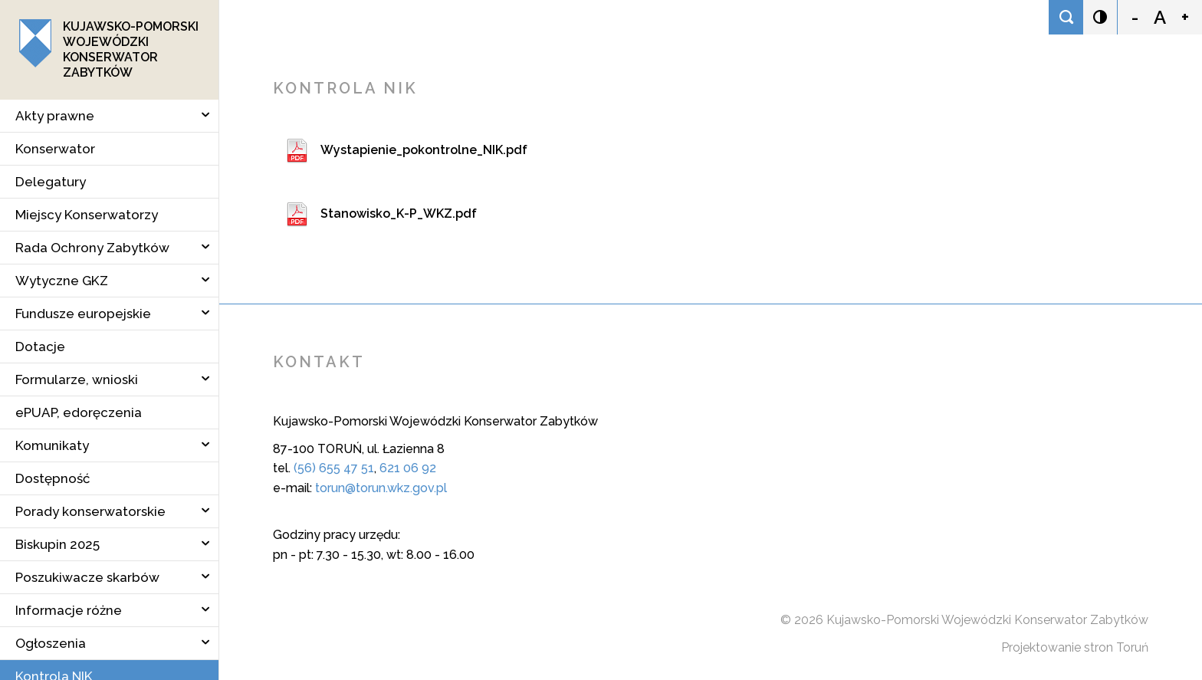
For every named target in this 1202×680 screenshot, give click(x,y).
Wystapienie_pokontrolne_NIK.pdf (423, 150)
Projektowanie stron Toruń (1074, 647)
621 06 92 (407, 468)
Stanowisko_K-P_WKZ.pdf (398, 213)
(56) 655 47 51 (334, 468)
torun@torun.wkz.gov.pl (381, 488)
